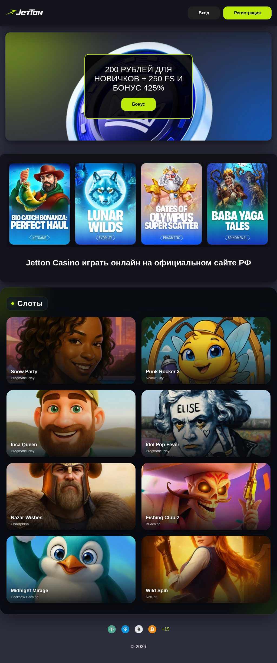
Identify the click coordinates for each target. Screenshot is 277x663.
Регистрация (247, 13)
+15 (166, 629)
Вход (204, 13)
